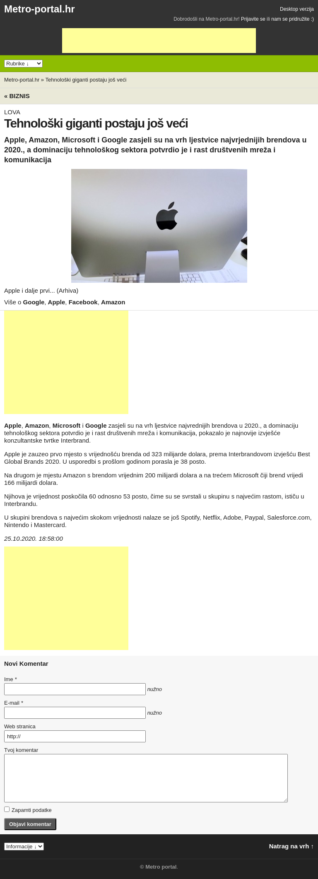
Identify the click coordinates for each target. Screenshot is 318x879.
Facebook (83, 302)
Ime (10, 679)
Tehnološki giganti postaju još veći (85, 80)
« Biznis (17, 95)
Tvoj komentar (21, 750)
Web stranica (20, 726)
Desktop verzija (297, 9)
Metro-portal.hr (39, 8)
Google (34, 302)
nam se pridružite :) (292, 19)
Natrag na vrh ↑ (291, 846)
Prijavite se (253, 19)
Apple (56, 302)
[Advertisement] (159, 40)
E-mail (13, 703)
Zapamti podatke (28, 810)
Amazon (113, 302)
